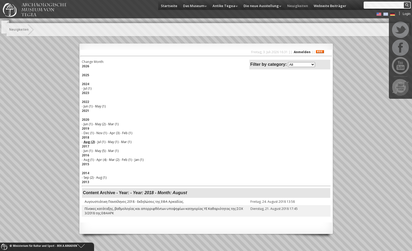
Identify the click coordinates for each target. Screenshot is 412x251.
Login (406, 14)
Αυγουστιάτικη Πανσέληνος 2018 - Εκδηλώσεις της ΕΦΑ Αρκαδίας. (134, 201)
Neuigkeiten (297, 5)
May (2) (100, 124)
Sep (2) (89, 177)
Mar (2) (114, 159)
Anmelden (302, 52)
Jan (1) (139, 159)
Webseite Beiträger (330, 5)
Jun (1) (88, 106)
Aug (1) (89, 159)
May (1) (100, 106)
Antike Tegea (224, 6)
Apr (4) (101, 159)
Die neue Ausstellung (261, 6)
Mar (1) (113, 124)
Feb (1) (127, 133)
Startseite (169, 5)
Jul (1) (87, 88)
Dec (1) (89, 133)
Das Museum (194, 6)
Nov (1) (101, 133)
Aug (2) (89, 142)
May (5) (100, 151)
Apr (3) (115, 133)
